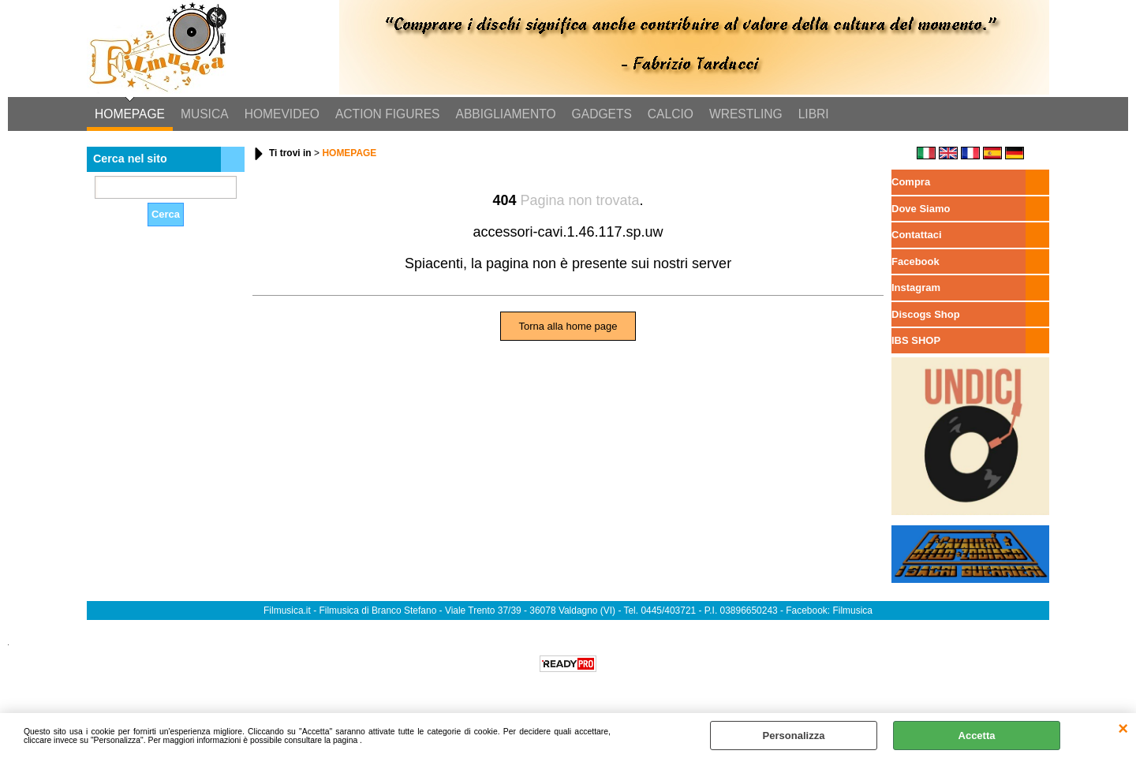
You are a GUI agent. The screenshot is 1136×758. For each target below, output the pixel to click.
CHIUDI (1123, 729)
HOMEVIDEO (282, 114)
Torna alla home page (567, 326)
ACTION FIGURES (387, 114)
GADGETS (602, 114)
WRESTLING (746, 114)
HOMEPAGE (130, 114)
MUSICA (205, 114)
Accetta (977, 735)
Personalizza (794, 735)
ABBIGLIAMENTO (506, 114)
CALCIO (670, 114)
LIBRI (813, 114)
